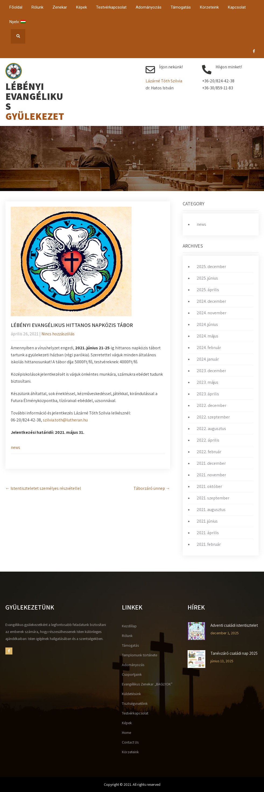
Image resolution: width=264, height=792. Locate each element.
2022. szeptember (213, 417)
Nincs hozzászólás (58, 334)
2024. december (211, 301)
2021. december (211, 463)
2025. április (208, 290)
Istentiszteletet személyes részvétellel (43, 488)
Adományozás (148, 7)
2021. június (207, 521)
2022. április (208, 440)
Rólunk (37, 7)
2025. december (211, 266)
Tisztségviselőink (135, 703)
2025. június (207, 278)
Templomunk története (139, 655)
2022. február (209, 452)
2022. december (211, 405)
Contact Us (130, 742)
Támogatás (181, 7)
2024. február (209, 347)
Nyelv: (17, 21)
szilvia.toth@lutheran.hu (65, 420)
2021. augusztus (211, 509)
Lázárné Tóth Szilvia (164, 81)
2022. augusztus (211, 428)
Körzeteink (209, 7)
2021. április (208, 533)
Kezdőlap (129, 626)
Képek (81, 7)
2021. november (211, 475)
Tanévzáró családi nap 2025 (234, 653)
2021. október (209, 486)
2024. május (207, 336)
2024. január (208, 359)
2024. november (211, 313)
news (15, 447)
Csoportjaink (132, 674)
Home (126, 732)
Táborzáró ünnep (151, 488)
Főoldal (15, 7)
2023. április (208, 394)
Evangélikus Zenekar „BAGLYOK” (147, 684)
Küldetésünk (131, 693)
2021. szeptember (213, 498)
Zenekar (59, 7)
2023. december (211, 371)
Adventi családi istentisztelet (234, 625)
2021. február (209, 544)
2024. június (207, 324)
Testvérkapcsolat (111, 7)
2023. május (207, 382)
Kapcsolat (237, 7)
